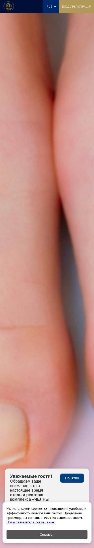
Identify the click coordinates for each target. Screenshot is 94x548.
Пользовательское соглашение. (31, 522)
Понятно (72, 478)
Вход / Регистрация (76, 6)
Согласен (47, 534)
